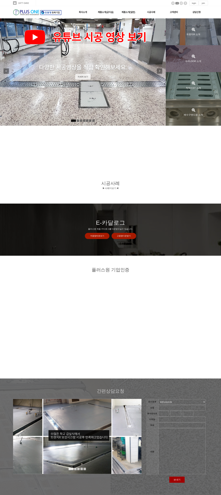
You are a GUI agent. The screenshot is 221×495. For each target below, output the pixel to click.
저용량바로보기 (97, 236)
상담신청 (196, 12)
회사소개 (83, 12)
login (194, 3)
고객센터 (174, 12)
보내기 (177, 479)
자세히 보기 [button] (83, 77)
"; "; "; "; (181, 402)
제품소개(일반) (128, 12)
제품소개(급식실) (105, 12)
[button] (6, 72)
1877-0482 (24, 3)
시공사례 (151, 12)
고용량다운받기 (124, 236)
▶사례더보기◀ (111, 188)
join (203, 3)
